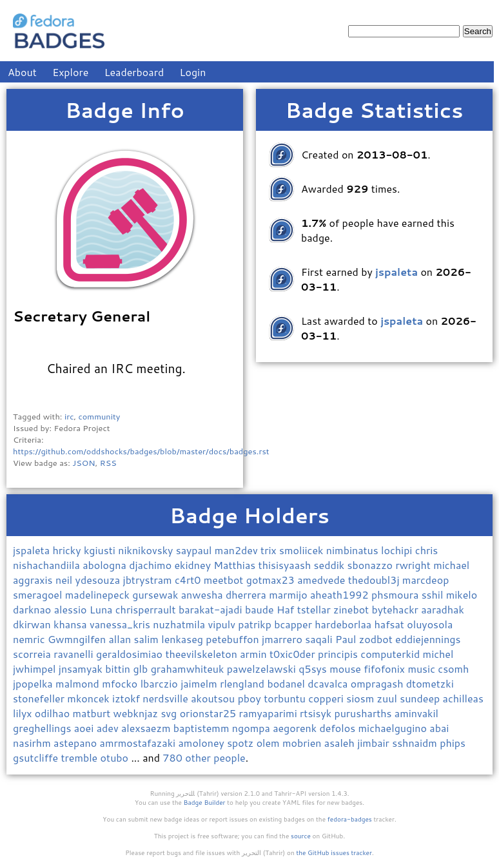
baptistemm (202, 727)
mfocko (121, 683)
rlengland (243, 683)
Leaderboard (134, 71)
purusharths (364, 713)
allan (120, 638)
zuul (388, 698)
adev (109, 727)
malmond (78, 683)
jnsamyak (82, 668)
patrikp (256, 624)
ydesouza (99, 579)
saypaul (195, 550)
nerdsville (166, 698)
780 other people (203, 757)
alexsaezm (147, 727)
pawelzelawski (262, 668)
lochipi (398, 550)
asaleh (340, 742)
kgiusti (101, 550)
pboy (251, 698)
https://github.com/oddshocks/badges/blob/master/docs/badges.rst (141, 451)
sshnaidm (416, 742)
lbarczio (161, 683)
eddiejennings (427, 638)
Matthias (235, 564)
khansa (72, 624)
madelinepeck (98, 594)
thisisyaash (286, 564)
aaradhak (442, 609)
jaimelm (200, 683)
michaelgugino (394, 727)
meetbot (225, 579)
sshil (434, 594)
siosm (361, 698)
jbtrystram (149, 579)
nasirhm (33, 742)
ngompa (252, 727)
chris (426, 550)
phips (452, 742)
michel (438, 653)
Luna (102, 609)
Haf (287, 609)
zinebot (352, 609)
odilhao (54, 713)
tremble (81, 757)
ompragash (378, 683)
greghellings (43, 727)
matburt (92, 713)
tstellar (315, 609)
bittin (119, 668)
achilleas (463, 698)
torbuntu (286, 698)
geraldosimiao (130, 653)
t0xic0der (293, 653)
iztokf (127, 698)
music (422, 668)
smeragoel (39, 594)
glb (141, 668)
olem (269, 742)
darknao (33, 609)
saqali (320, 638)
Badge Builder (205, 802)
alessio (72, 609)
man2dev (237, 550)
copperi (327, 698)
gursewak (156, 594)
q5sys (313, 668)
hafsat (391, 624)
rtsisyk (317, 713)
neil (65, 579)
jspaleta (32, 550)
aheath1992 (340, 594)
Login (193, 71)
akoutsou (214, 698)
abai (439, 727)
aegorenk (296, 727)
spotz (241, 742)
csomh (453, 668)
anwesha (203, 594)
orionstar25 (209, 713)
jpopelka (34, 683)
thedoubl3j (375, 579)
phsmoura (396, 594)
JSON (83, 462)
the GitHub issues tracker (334, 852)
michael (451, 564)
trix (269, 550)
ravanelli (75, 653)
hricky (68, 550)
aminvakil (416, 713)
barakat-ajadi (212, 609)
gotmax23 (271, 579)
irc (69, 416)
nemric (30, 638)
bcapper (294, 624)
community (100, 416)
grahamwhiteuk (189, 668)
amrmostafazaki (139, 742)
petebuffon (234, 638)
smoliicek (302, 550)
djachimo (151, 564)
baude (261, 609)
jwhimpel (36, 668)
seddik (330, 564)
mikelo (462, 594)
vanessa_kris (121, 624)
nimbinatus (353, 550)
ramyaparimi (269, 713)
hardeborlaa (344, 624)
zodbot (377, 638)
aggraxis (34, 579)
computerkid (391, 653)
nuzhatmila (180, 624)
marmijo (289, 594)
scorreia (33, 653)
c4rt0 (189, 579)
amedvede (322, 579)
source (301, 835)
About (22, 71)
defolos (339, 727)
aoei (85, 727)
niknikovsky (147, 550)
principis (339, 653)
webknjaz (137, 713)
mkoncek (89, 698)
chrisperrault (147, 609)
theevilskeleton (202, 653)
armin (254, 653)
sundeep (421, 698)
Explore (70, 71)
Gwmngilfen (78, 638)
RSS (108, 462)
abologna (106, 564)
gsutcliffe (37, 757)
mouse (346, 668)
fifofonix (385, 668)
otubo (116, 757)
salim (148, 638)
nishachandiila (48, 564)
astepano (77, 742)
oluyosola (430, 624)
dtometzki (430, 683)
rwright (414, 564)
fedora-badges (350, 818)
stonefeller (40, 698)
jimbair (374, 742)
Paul (347, 638)
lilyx (24, 713)
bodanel (287, 683)
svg (170, 713)
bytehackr (397, 609)
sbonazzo (371, 564)
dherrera (247, 594)
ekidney (194, 564)
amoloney (202, 742)
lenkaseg (183, 638)
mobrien (303, 742)
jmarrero (283, 638)
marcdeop (425, 579)
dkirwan (33, 624)
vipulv (223, 624)
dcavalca (329, 683)
